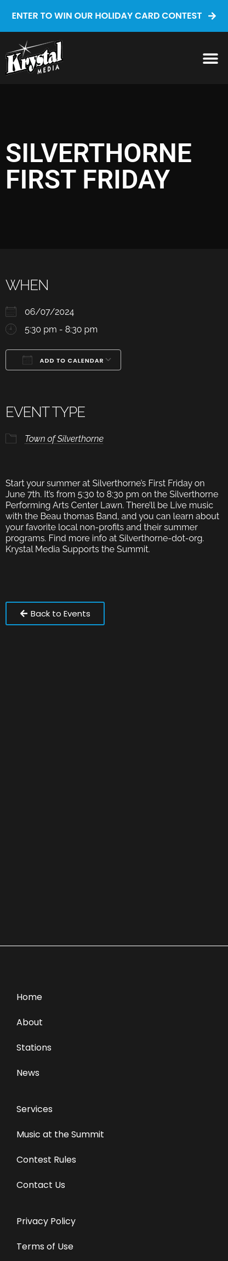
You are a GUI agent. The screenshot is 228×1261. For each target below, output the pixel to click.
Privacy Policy (46, 1221)
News (27, 1072)
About (29, 1022)
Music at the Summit (60, 1134)
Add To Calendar (63, 360)
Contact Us (40, 1185)
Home (29, 997)
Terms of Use (44, 1246)
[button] (210, 58)
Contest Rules (46, 1159)
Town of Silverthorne (64, 439)
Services (34, 1109)
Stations (34, 1047)
